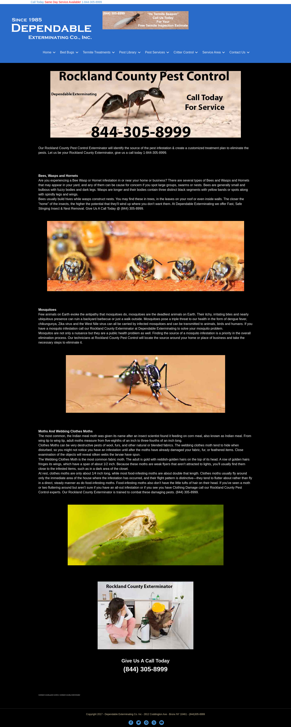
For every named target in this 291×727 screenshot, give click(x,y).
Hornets (72, 175)
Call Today (37, 2)
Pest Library (127, 52)
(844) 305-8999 (132, 208)
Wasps (53, 175)
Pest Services (155, 52)
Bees (42, 175)
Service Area (211, 52)
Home (47, 52)
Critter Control (184, 52)
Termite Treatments (97, 52)
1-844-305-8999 (91, 2)
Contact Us (237, 52)
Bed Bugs (67, 52)
